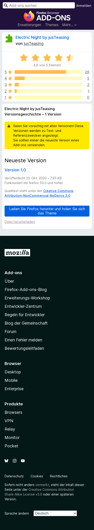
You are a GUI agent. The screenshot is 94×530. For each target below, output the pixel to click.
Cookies (37, 476)
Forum (10, 331)
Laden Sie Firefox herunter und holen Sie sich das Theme (47, 211)
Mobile (11, 380)
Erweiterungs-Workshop (27, 298)
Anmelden (83, 5)
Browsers (13, 412)
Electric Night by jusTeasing (42, 37)
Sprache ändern (17, 513)
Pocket (11, 446)
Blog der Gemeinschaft (26, 323)
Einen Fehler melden (23, 340)
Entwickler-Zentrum (23, 306)
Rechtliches (59, 476)
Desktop (13, 372)
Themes (51, 24)
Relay (10, 429)
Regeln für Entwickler (25, 314)
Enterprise (14, 388)
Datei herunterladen (20, 222)
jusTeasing (34, 43)
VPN (9, 420)
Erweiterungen (29, 24)
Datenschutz (14, 476)
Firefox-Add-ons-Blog (26, 289)
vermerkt (42, 485)
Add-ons (13, 272)
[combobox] (39, 5)
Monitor (12, 437)
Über (9, 281)
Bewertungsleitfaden (24, 348)
